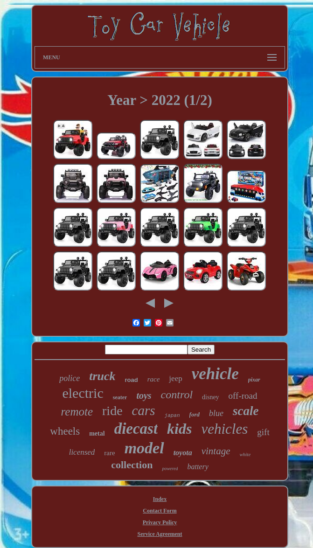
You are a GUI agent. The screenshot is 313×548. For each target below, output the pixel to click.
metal (96, 433)
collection (132, 465)
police (69, 378)
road (131, 379)
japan (172, 415)
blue (216, 413)
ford (194, 414)
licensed (82, 452)
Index (160, 499)
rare (109, 453)
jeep (175, 378)
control (177, 394)
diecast (136, 428)
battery (197, 467)
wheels (65, 431)
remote (77, 411)
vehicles (224, 429)
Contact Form (159, 510)
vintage (216, 451)
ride (112, 410)
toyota (183, 453)
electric (82, 393)
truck (102, 376)
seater (120, 397)
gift (263, 432)
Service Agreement (159, 534)
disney (210, 397)
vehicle (215, 374)
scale (245, 411)
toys (143, 395)
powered (170, 468)
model (144, 448)
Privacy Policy (160, 522)
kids (179, 428)
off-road (243, 396)
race (153, 379)
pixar (254, 379)
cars (143, 410)
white (244, 454)
